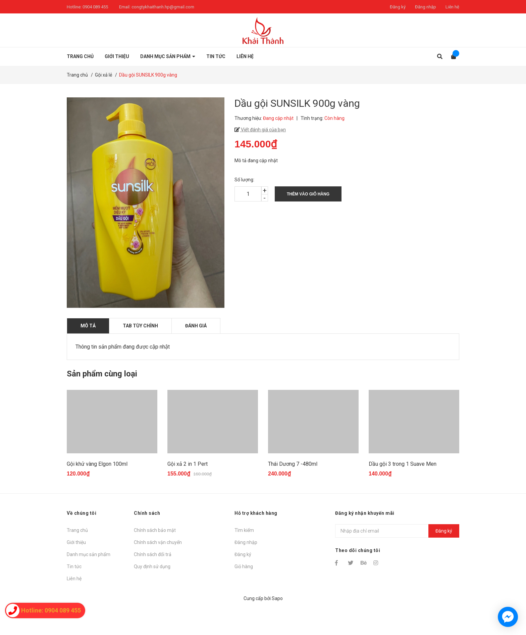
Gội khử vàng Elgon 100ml (97, 491)
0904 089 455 (95, 6)
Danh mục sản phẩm (88, 581)
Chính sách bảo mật (155, 557)
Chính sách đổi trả (152, 581)
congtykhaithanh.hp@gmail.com (163, 6)
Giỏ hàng (243, 593)
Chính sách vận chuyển (158, 569)
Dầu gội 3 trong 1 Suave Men (402, 491)
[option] (112, 450)
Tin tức (74, 593)
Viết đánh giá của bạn (263, 129)
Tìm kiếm (244, 557)
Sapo (277, 625)
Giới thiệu (76, 569)
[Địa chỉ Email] (397, 558)
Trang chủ (77, 557)
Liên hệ (452, 6)
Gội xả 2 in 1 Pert (187, 491)
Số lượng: (244, 179)
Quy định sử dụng (152, 593)
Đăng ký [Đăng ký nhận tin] (443, 557)
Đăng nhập (425, 6)
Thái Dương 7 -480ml (292, 491)
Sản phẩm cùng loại (102, 373)
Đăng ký (398, 6)
